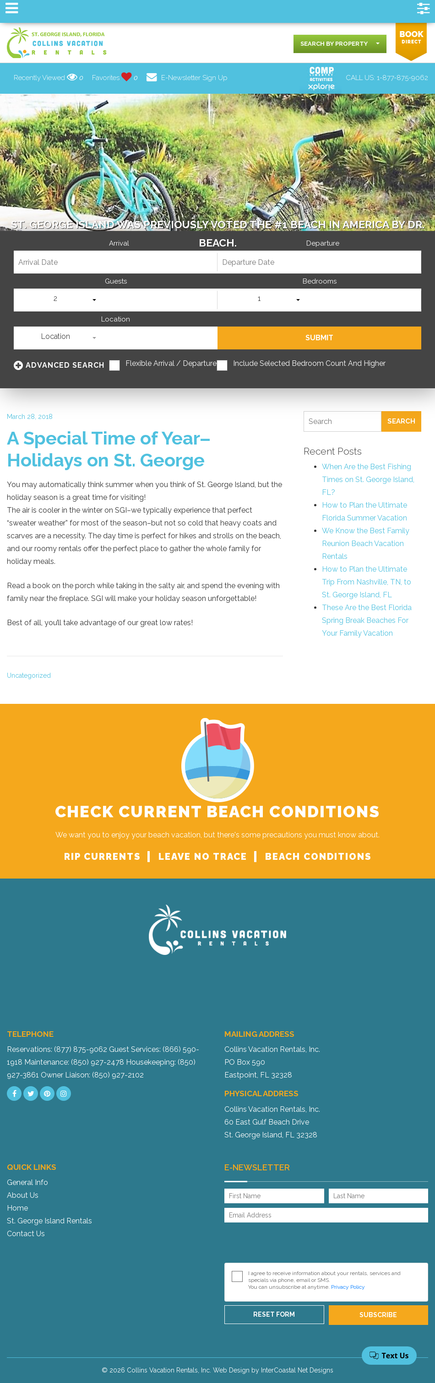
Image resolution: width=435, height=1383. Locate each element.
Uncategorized (29, 675)
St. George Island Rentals (49, 1221)
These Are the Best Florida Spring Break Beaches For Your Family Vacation (367, 620)
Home (17, 1208)
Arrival (119, 243)
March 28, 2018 (30, 416)
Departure (322, 243)
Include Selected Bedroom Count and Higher (309, 363)
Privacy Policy (348, 1287)
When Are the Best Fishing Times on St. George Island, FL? (368, 479)
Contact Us (26, 1233)
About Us (22, 1195)
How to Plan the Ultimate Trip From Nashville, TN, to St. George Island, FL (366, 582)
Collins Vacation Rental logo (57, 42)
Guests (116, 281)
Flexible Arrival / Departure (171, 363)
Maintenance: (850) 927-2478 (74, 1062)
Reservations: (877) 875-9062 (57, 1049)
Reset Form (274, 1314)
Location (115, 319)
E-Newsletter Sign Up (187, 78)
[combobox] (340, 44)
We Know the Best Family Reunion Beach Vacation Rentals (365, 543)
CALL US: (387, 78)
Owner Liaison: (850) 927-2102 (92, 1075)
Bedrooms (320, 281)
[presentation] (294, 1245)
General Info (27, 1182)
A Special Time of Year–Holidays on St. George (109, 449)
